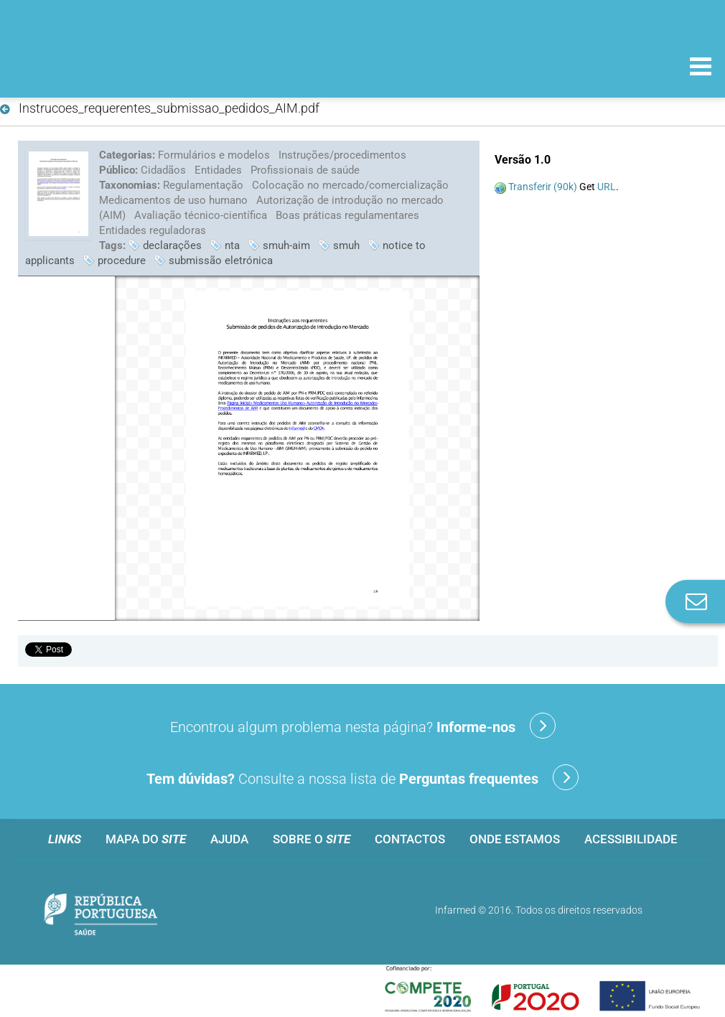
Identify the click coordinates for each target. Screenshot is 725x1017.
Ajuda (229, 839)
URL (606, 186)
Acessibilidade (631, 839)
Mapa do (146, 839)
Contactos (410, 839)
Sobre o (311, 839)
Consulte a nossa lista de (362, 777)
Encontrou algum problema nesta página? (363, 726)
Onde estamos (514, 839)
